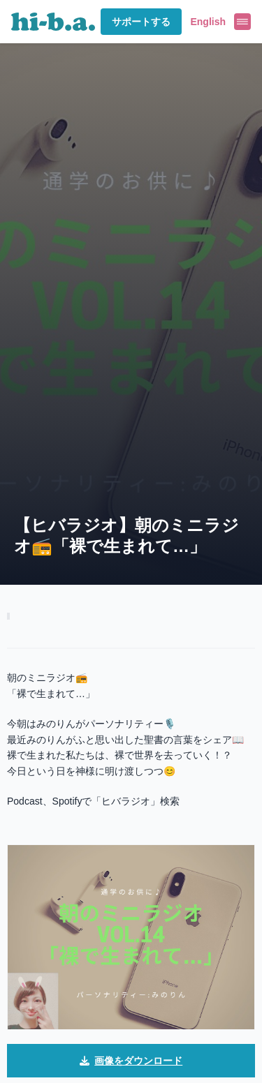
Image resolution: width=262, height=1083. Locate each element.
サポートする (141, 21)
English (208, 21)
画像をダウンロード (131, 1060)
